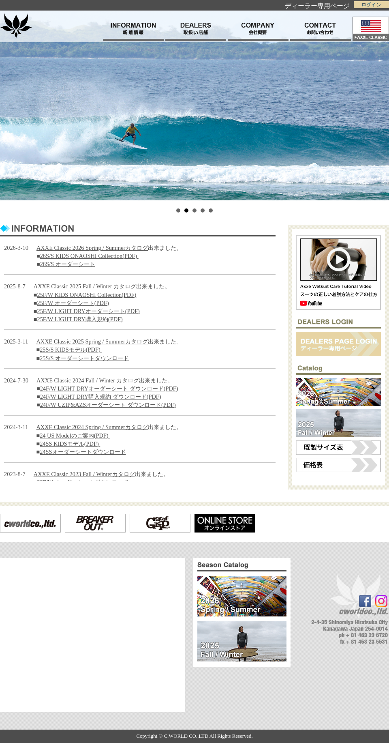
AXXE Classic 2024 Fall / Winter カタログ (87, 380)
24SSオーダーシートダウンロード (83, 452)
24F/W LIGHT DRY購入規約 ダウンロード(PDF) (100, 396)
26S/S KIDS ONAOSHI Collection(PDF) (89, 256)
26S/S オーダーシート (67, 264)
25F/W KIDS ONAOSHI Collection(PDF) (86, 295)
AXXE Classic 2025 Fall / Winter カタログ (85, 286)
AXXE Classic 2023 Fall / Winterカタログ (84, 474)
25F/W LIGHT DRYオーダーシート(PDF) (88, 311)
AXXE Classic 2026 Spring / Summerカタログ (92, 248)
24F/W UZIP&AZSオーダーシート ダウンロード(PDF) (108, 405)
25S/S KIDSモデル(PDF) (71, 349)
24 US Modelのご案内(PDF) (75, 435)
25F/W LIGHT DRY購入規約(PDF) (79, 319)
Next (378, 100)
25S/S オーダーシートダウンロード (84, 358)
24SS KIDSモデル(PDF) (70, 443)
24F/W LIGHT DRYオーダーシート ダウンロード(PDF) (109, 388)
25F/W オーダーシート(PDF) (73, 303)
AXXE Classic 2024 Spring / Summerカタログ (91, 427)
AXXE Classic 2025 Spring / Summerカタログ (91, 341)
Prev (10, 100)
